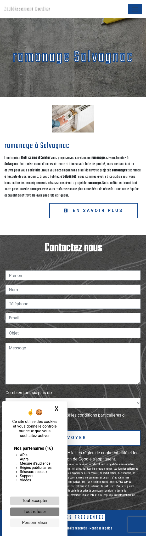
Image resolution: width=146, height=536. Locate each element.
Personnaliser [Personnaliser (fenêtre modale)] (35, 522)
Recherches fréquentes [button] (73, 517)
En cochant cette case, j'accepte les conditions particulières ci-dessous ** (69, 418)
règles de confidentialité (105, 452)
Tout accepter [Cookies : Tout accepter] (35, 500)
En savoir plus (93, 210)
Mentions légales (100, 529)
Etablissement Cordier (27, 9)
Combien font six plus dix (28, 392)
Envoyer (73, 437)
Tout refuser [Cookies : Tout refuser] (35, 511)
